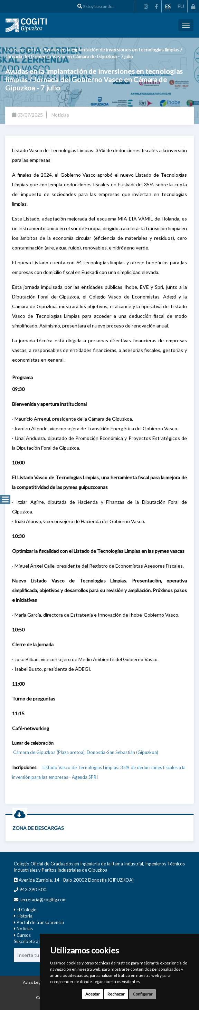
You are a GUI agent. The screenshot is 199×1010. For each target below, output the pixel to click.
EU (181, 6)
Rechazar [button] (116, 994)
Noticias (25, 928)
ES (168, 6)
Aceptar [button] (92, 994)
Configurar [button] (143, 994)
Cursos (24, 935)
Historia (24, 916)
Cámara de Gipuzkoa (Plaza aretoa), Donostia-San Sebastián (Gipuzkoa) (85, 752)
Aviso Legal (33, 982)
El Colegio (27, 909)
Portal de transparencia (40, 922)
